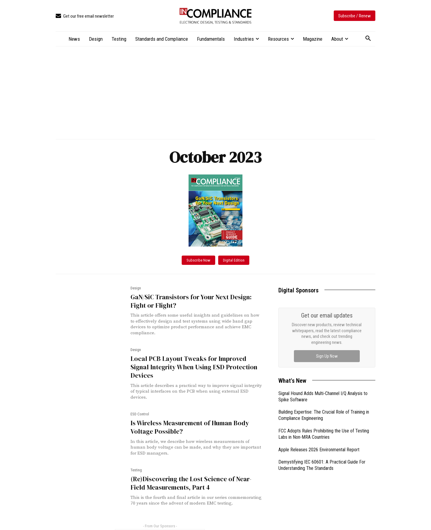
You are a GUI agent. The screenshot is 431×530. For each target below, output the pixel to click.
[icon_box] (85, 16)
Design (135, 288)
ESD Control (139, 405)
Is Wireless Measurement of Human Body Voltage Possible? (188, 418)
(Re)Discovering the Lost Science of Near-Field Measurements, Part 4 (196, 474)
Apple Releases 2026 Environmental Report (318, 449)
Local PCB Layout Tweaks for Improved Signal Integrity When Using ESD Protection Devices (196, 362)
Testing (136, 461)
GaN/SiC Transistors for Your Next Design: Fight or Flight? (189, 301)
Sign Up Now (327, 356)
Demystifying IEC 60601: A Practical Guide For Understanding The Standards (321, 465)
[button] (368, 38)
